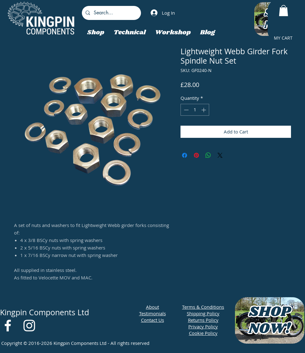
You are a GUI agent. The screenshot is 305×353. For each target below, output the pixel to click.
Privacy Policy (203, 326)
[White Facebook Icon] (8, 325)
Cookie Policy (203, 333)
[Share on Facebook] (184, 155)
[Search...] (111, 13)
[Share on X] (220, 155)
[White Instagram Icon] (29, 325)
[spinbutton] (195, 110)
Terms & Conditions (203, 307)
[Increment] (204, 110)
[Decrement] (185, 110)
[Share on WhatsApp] (208, 155)
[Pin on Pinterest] (196, 155)
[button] (283, 10)
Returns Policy (203, 320)
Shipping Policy (203, 313)
